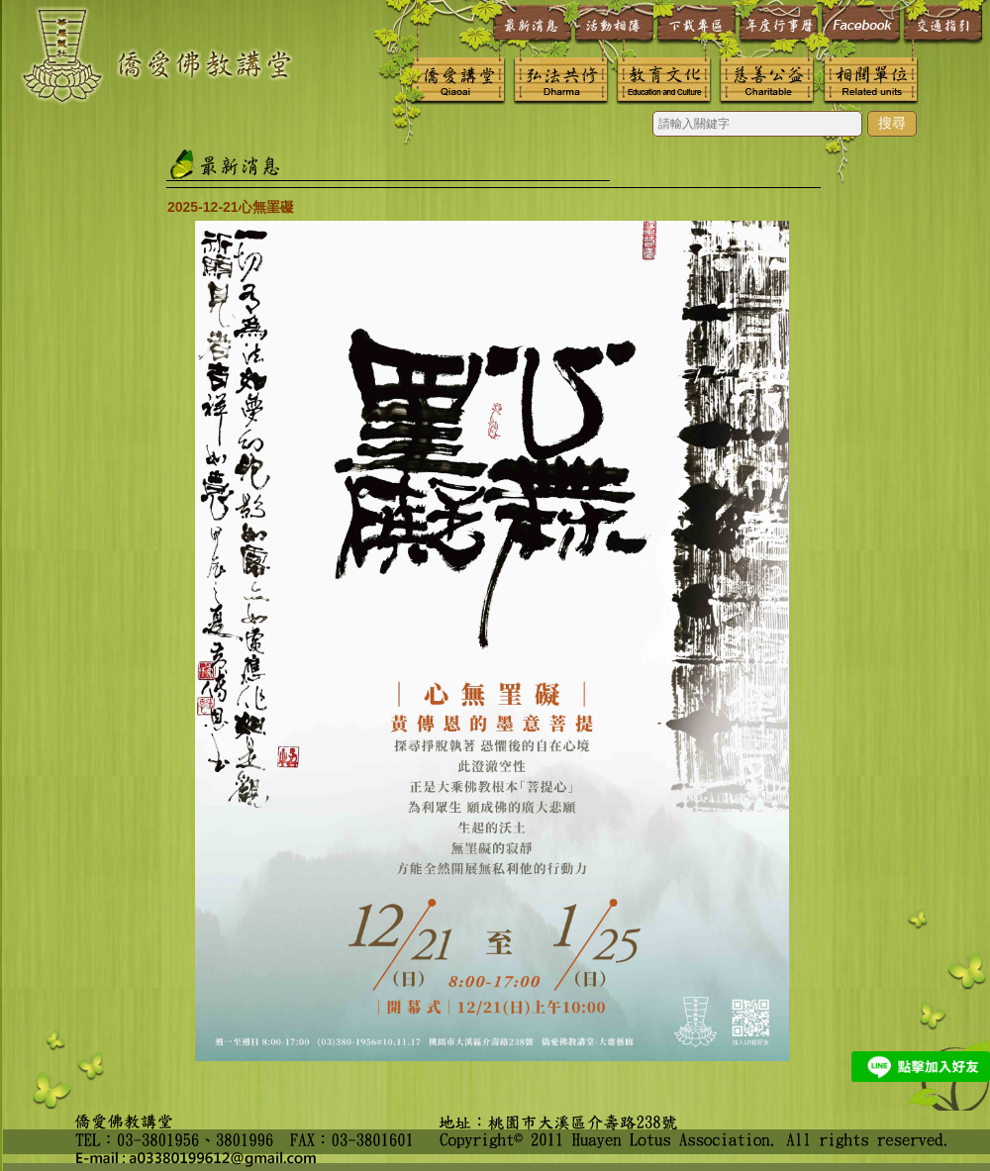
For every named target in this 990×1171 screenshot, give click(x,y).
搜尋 (892, 123)
